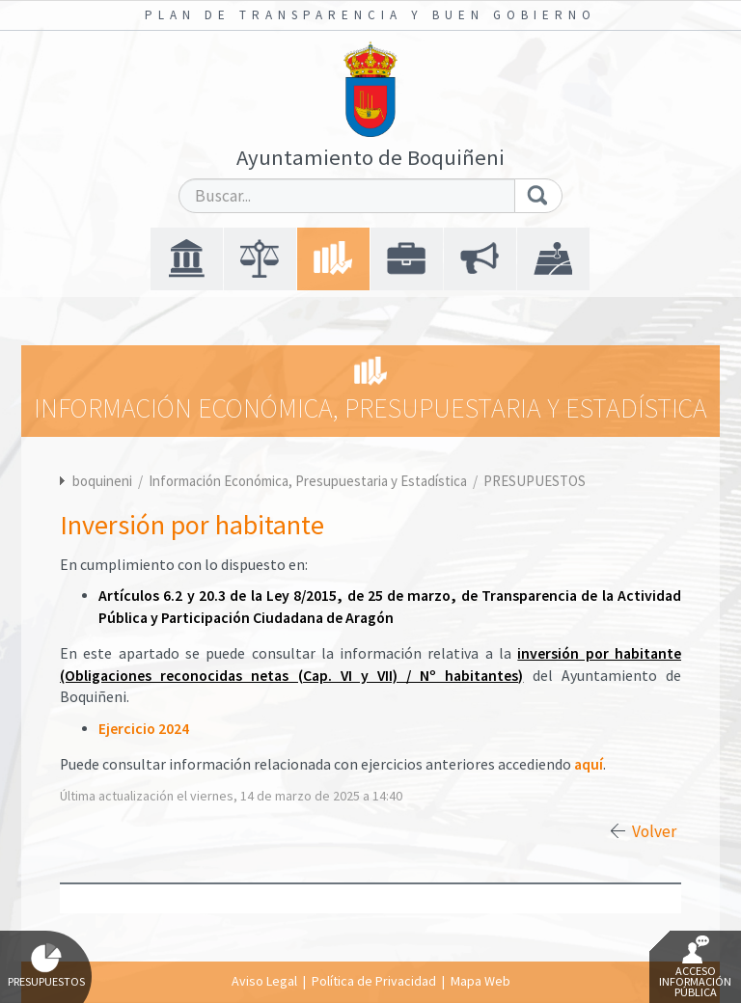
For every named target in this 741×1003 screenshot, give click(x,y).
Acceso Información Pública (695, 967)
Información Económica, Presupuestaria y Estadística (309, 481)
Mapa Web (480, 980)
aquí (588, 764)
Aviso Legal (264, 980)
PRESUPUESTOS (534, 481)
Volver (654, 831)
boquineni (102, 481)
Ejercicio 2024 (143, 728)
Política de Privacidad (374, 980)
